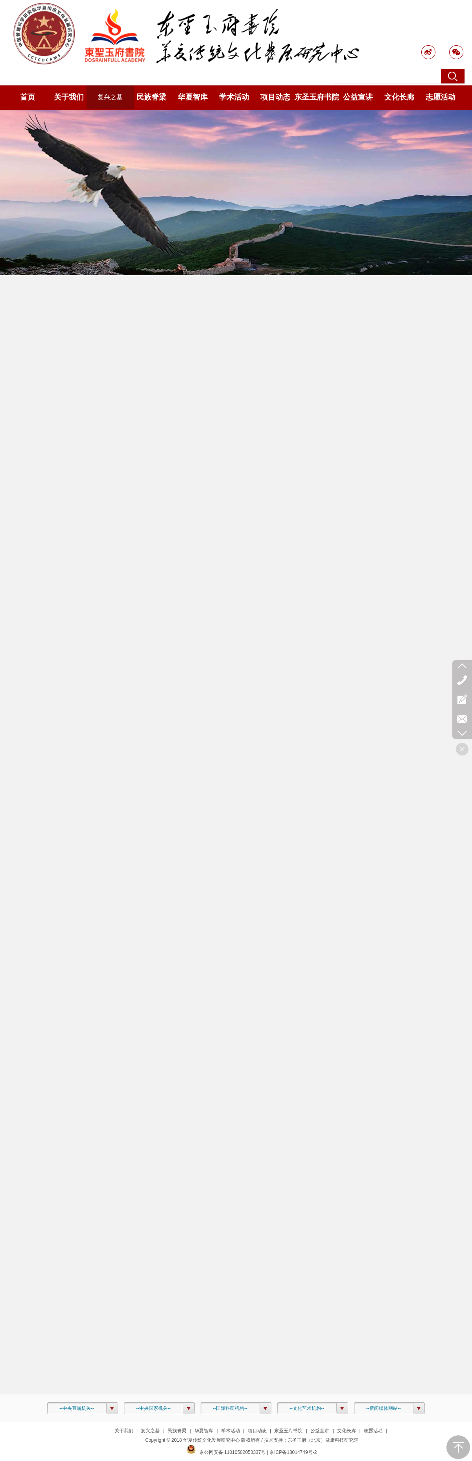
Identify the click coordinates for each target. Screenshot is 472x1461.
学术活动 (230, 1430)
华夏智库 (203, 1430)
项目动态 (257, 1430)
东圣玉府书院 (288, 1430)
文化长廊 (346, 1430)
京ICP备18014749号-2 (293, 1452)
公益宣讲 (319, 1430)
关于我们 (123, 1430)
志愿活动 (373, 1430)
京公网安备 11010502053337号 (226, 1452)
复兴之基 (150, 1430)
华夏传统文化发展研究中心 (211, 1440)
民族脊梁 (177, 1430)
